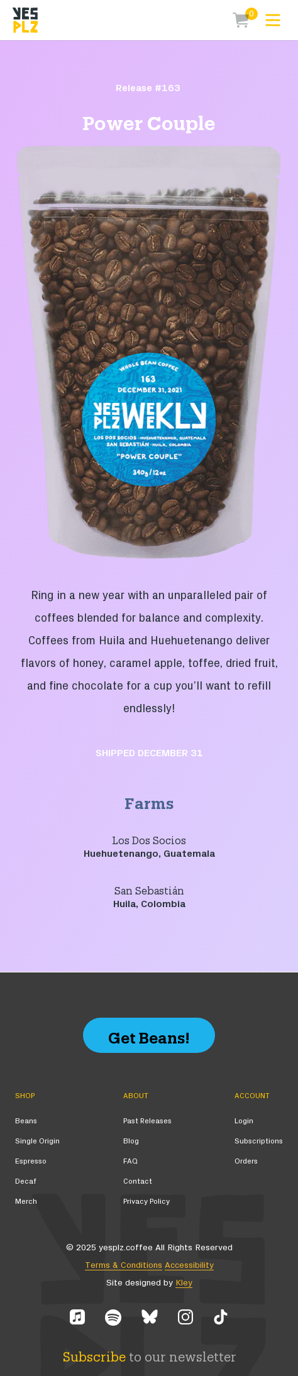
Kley (183, 1283)
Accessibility (189, 1265)
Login (244, 1121)
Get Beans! (149, 1035)
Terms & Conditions (123, 1265)
